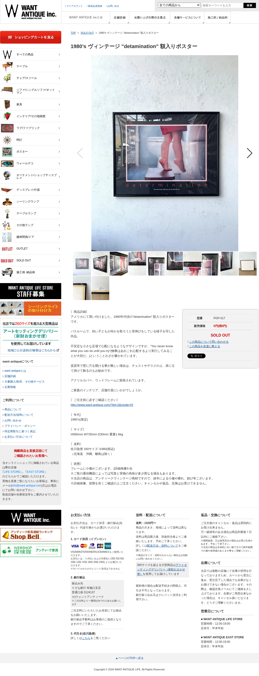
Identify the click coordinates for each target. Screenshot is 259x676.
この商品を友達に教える (204, 346)
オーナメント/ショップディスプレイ (29, 175)
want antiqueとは (15, 370)
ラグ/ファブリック (20, 128)
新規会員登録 (94, 6)
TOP (73, 32)
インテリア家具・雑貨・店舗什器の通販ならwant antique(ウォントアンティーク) (30, 12)
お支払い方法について (18, 436)
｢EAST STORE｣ (35, 472)
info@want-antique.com (26, 485)
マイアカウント (74, 6)
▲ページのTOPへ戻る (129, 658)
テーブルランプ (18, 213)
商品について (12, 409)
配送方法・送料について (162, 545)
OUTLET (14, 249)
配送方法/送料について (18, 414)
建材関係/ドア (17, 237)
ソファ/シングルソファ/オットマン (28, 90)
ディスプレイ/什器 (20, 190)
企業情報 (10, 387)
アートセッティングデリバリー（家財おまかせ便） (162, 569)
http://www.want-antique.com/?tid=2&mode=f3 (102, 405)
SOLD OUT (87, 32)
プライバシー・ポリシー (20, 426)
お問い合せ (112, 6)
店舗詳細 (10, 376)
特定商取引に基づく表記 (20, 431)
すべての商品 (17, 54)
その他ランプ (17, 225)
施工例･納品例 (18, 272)
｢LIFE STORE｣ (12, 472)
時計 (11, 140)
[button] (250, 153)
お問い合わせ (12, 420)
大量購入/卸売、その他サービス (24, 381)
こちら (86, 638)
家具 (11, 104)
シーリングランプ (20, 201)
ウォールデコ (17, 163)
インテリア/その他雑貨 (23, 116)
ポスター (14, 152)
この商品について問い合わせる (209, 341)
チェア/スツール (19, 78)
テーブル (14, 66)
